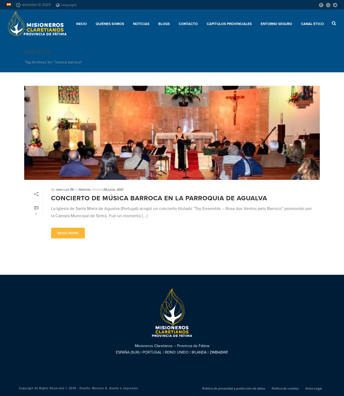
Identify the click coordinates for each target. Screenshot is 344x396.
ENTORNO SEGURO (276, 24)
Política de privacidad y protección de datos (233, 388)
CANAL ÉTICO (312, 24)
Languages (66, 5)
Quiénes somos (110, 24)
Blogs (164, 24)
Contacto (188, 24)
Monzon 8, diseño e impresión (115, 388)
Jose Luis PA (65, 189)
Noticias (141, 24)
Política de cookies (285, 388)
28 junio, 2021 (113, 189)
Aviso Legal (313, 388)
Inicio (81, 24)
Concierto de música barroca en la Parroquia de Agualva (159, 198)
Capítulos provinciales (229, 24)
